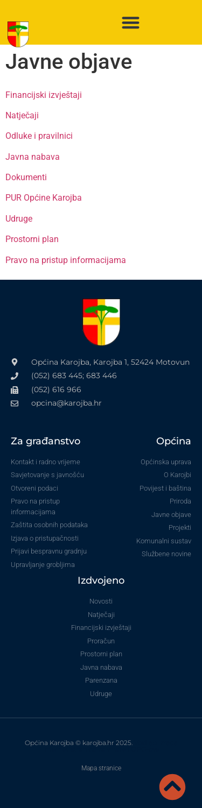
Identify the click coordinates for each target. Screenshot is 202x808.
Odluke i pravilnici (39, 136)
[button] (130, 22)
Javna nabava (32, 157)
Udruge (18, 219)
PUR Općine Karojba (43, 198)
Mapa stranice (101, 768)
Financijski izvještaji (43, 95)
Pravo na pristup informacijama (65, 260)
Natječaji (22, 115)
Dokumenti (26, 177)
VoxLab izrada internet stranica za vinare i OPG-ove (110, 746)
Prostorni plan (32, 239)
